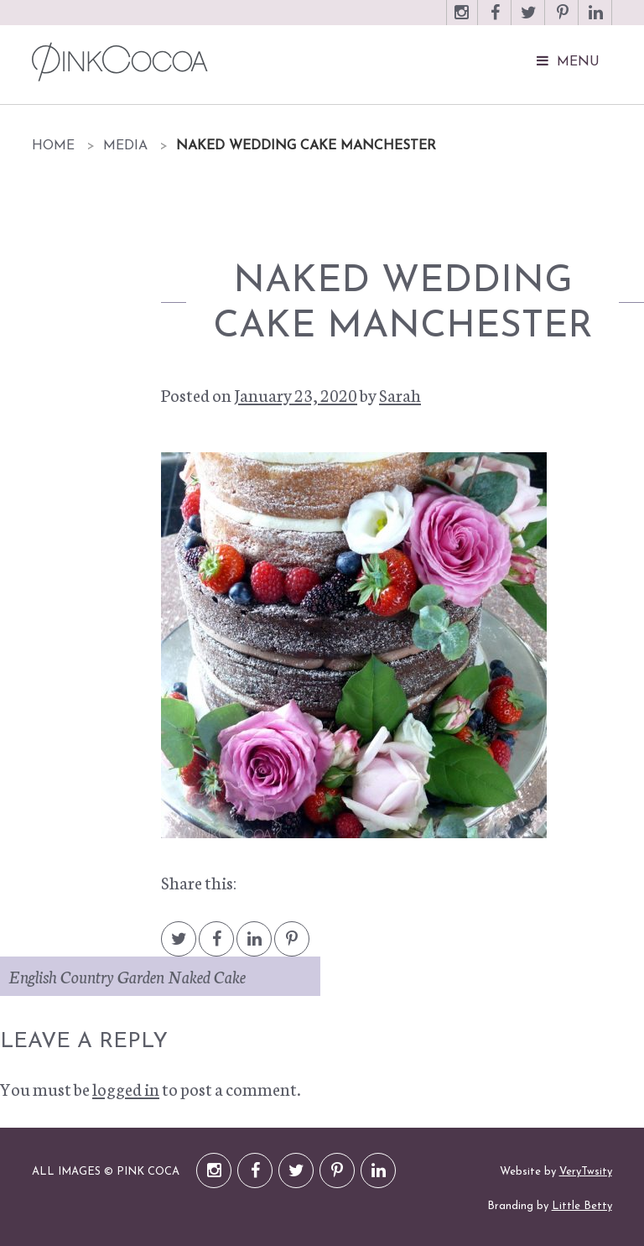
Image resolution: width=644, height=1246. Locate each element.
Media (125, 146)
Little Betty (582, 1206)
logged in (125, 1088)
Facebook (495, 20)
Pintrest (291, 946)
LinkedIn (596, 20)
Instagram (462, 20)
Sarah (400, 394)
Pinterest (562, 20)
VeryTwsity (585, 1171)
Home (53, 146)
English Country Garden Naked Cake (127, 976)
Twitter (529, 20)
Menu (578, 62)
